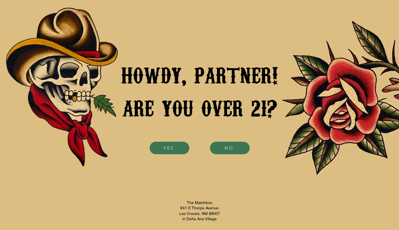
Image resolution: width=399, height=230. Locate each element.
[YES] (169, 148)
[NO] (230, 148)
